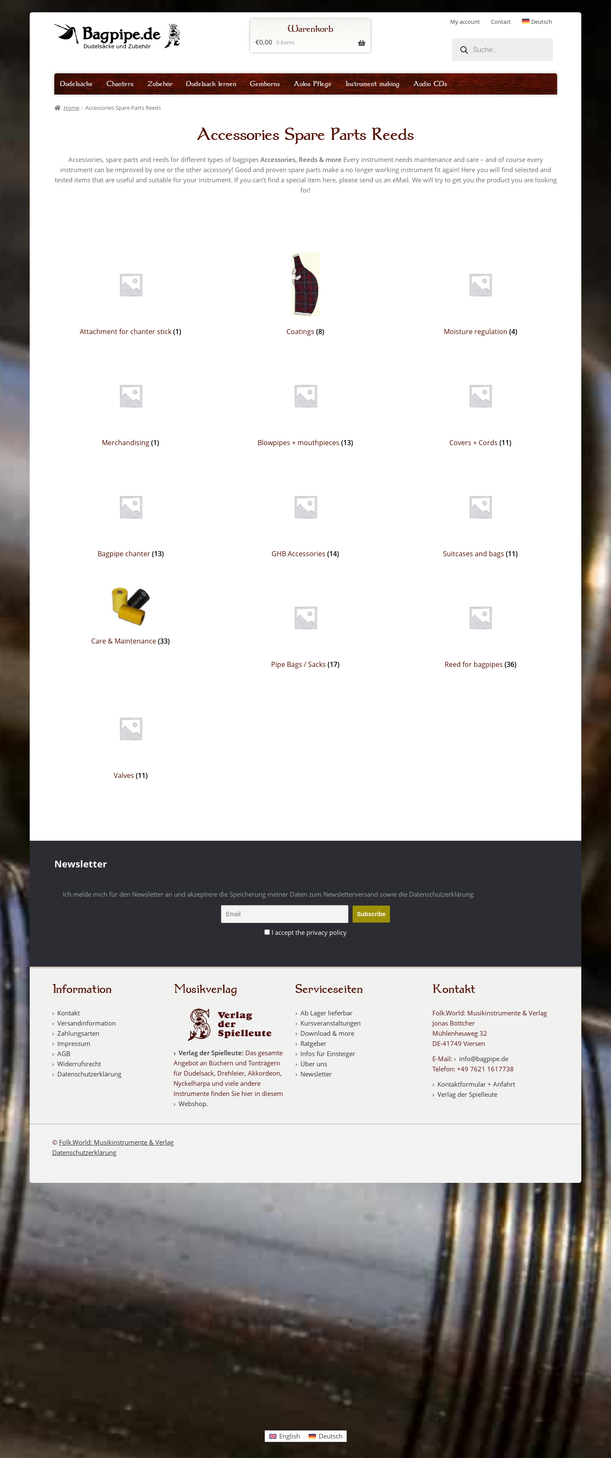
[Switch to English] (284, 1436)
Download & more (327, 1033)
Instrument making (372, 84)
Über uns (313, 1063)
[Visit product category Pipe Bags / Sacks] (305, 627)
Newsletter (316, 1074)
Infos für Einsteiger (327, 1053)
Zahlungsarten (78, 1033)
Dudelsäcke (76, 84)
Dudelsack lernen (211, 84)
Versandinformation (86, 1023)
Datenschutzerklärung (89, 1074)
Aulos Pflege (313, 84)
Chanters (120, 84)
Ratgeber (313, 1043)
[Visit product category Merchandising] (130, 405)
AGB (63, 1053)
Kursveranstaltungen (330, 1023)
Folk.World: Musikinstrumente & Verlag (116, 1142)
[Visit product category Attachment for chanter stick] (130, 294)
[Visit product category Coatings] (305, 294)
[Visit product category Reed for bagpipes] (480, 627)
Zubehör (160, 84)
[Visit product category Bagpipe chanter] (130, 516)
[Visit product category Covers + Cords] (480, 405)
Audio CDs (430, 84)
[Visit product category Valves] (130, 738)
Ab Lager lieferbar (326, 1013)
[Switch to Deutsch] (537, 22)
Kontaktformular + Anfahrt (476, 1084)
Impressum (73, 1043)
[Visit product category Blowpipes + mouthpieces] (305, 405)
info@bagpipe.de (483, 1058)
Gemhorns (265, 84)
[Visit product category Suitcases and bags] (480, 516)
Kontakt (68, 1013)
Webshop (192, 1103)
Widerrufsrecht (79, 1063)
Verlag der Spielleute (210, 1052)
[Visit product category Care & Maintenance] (130, 615)
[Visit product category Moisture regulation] (480, 294)
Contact (501, 21)
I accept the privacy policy (309, 932)
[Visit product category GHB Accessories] (305, 516)
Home (71, 108)
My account (465, 21)
